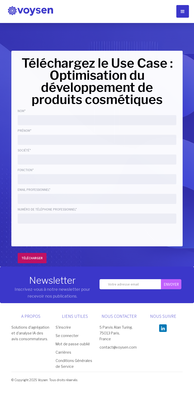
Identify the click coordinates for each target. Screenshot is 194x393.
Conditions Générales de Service (74, 363)
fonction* (26, 170)
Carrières (63, 352)
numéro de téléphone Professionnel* (47, 209)
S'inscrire (63, 327)
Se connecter (67, 335)
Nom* (22, 111)
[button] (182, 11)
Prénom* (24, 130)
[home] (30, 10)
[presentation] (56, 236)
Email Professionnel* (34, 190)
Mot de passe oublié (73, 344)
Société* (24, 150)
